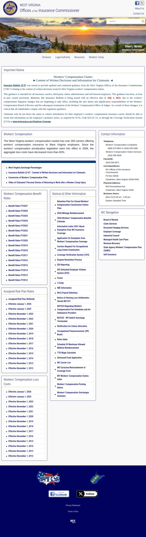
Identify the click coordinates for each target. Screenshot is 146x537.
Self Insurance (109, 254)
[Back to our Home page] (11, 8)
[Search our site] (143, 21)
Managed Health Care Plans (115, 239)
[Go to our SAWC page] (98, 478)
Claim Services (110, 223)
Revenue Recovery (111, 243)
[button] (137, 26)
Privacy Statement (73, 505)
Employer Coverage (112, 231)
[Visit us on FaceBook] (137, 3)
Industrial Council (111, 235)
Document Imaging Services (116, 227)
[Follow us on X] (142, 3)
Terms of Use (73, 511)
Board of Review (110, 219)
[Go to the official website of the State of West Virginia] (73, 521)
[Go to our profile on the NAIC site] (48, 478)
